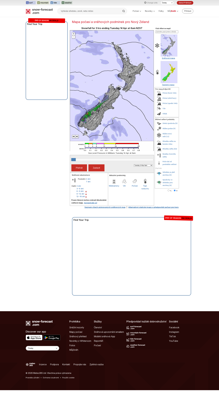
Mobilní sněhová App (104, 336)
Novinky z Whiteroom (80, 340)
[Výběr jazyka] (167, 2)
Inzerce (43, 364)
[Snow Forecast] (39, 11)
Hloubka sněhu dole (170, 149)
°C (171, 191)
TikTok (172, 336)
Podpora (54, 364)
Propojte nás (79, 364)
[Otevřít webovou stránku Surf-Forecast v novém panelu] (31, 3)
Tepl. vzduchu (145, 187)
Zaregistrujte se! (90, 203)
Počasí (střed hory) (169, 98)
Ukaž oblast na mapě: (163, 28)
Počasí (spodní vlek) (170, 103)
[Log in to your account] (187, 11)
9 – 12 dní (80, 194)
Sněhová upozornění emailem (109, 332)
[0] (176, 123)
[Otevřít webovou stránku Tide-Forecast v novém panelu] (55, 3)
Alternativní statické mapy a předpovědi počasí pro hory (153, 207)
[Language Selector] (42, 348)
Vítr (124, 186)
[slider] (73, 159)
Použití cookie (68, 377)
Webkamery (114, 186)
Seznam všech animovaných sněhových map (104, 207)
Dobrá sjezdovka (169, 123)
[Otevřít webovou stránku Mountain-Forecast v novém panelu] (43, 3)
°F (177, 191)
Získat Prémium (185, 3)
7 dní (88, 181)
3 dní (88, 179)
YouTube (173, 340)
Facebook (174, 327)
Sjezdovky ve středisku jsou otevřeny (168, 182)
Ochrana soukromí (51, 377)
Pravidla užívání (32, 377)
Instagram (174, 332)
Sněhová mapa (168, 58)
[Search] (124, 11)
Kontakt (66, 364)
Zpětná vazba (96, 364)
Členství (98, 327)
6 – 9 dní (80, 191)
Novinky (150, 11)
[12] (167, 136)
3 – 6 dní (80, 188)
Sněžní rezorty (76, 327)
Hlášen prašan (168, 128)
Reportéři (98, 340)
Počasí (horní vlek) (169, 93)
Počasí (137, 11)
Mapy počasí (75, 332)
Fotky (161, 11)
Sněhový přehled (77, 336)
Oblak (165, 114)
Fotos (72, 345)
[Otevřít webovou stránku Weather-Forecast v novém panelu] (66, 3)
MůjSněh (73, 349)
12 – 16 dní (81, 196)
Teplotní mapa (168, 85)
